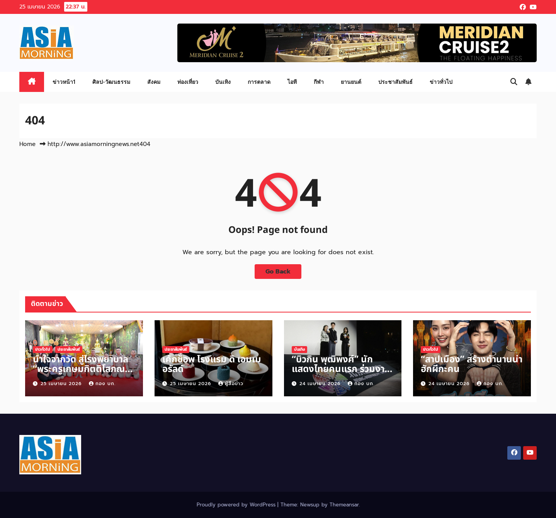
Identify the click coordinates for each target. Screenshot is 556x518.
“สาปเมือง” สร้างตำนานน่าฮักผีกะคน (471, 364)
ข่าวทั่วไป (441, 81)
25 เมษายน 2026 (62, 383)
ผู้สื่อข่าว (230, 383)
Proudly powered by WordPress (237, 504)
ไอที (292, 81)
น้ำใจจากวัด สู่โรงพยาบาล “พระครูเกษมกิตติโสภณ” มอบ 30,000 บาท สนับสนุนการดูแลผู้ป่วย (81, 374)
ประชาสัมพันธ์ (395, 81)
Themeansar (344, 504)
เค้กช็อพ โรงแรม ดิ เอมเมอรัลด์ (211, 364)
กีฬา (319, 81)
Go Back (278, 271)
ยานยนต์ (351, 81)
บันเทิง (223, 81)
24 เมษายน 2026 (320, 383)
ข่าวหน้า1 (64, 81)
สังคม (153, 81)
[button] (513, 81)
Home (27, 144)
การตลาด (259, 81)
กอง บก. (102, 383)
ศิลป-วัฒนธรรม (111, 81)
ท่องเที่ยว (187, 81)
